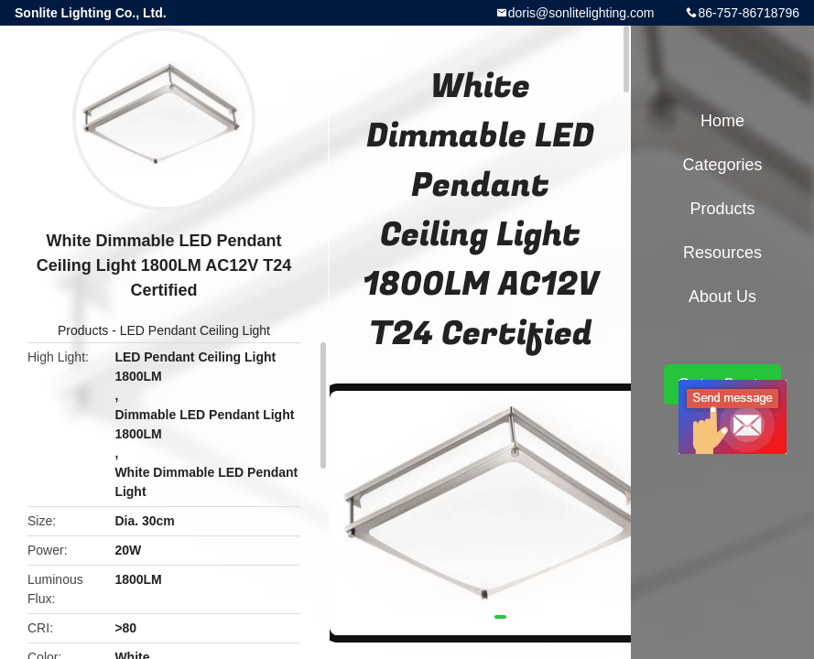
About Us (722, 296)
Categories (722, 165)
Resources (722, 252)
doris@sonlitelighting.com (581, 12)
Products (83, 330)
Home (722, 121)
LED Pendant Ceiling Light (195, 330)
